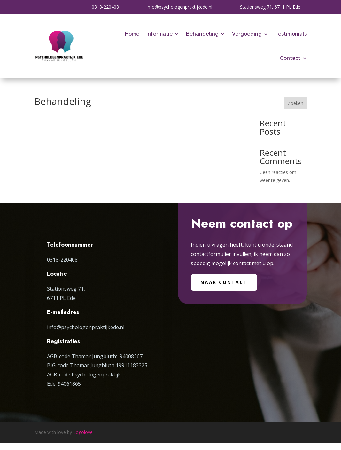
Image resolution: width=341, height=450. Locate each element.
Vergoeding (247, 34)
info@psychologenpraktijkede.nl (179, 7)
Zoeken (295, 103)
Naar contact (224, 282)
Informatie (159, 34)
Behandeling (202, 34)
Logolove (83, 432)
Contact (290, 58)
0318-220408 (105, 7)
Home (132, 34)
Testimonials (291, 34)
